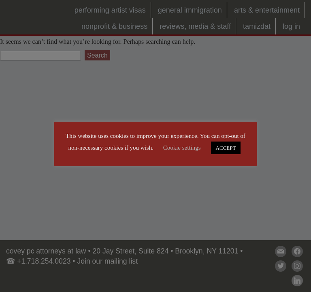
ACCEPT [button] (226, 148)
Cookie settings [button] (182, 147)
